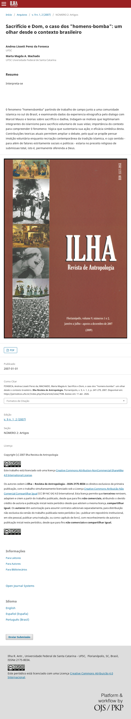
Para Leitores (13, 558)
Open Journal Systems (20, 586)
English (10, 608)
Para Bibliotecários (16, 569)
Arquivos (22, 14)
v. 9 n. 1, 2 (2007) (41, 14)
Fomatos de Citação (18, 401)
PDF (11, 350)
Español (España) (17, 614)
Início (9, 14)
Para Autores (13, 563)
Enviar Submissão (19, 637)
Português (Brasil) (17, 619)
